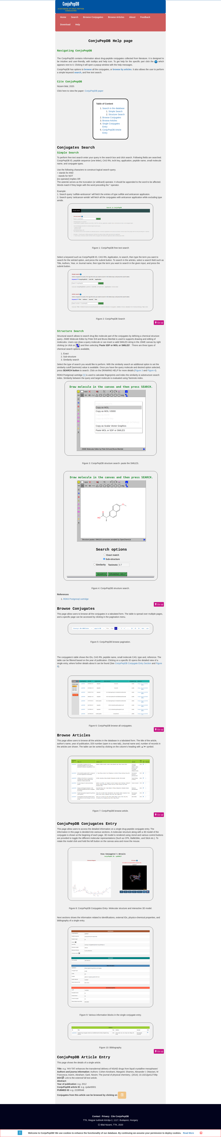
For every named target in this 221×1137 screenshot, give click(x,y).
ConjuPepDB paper (94, 91)
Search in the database (113, 108)
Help (77, 24)
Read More (188, 1133)
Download (65, 24)
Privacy (105, 1116)
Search (74, 17)
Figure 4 (151, 370)
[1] (84, 375)
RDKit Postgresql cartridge (76, 599)
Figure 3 (139, 370)
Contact (96, 1116)
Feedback (145, 17)
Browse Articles (116, 17)
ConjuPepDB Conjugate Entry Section (133, 663)
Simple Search (115, 111)
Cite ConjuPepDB (120, 1116)
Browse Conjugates (93, 17)
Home (63, 17)
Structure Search (117, 114)
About (132, 17)
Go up (159, 322)
